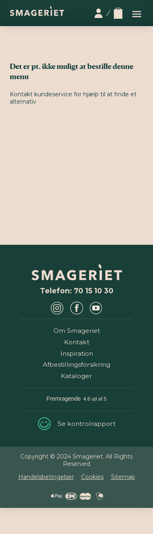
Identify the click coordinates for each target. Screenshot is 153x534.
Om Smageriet (76, 331)
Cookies (92, 477)
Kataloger (76, 376)
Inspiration (76, 353)
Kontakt (76, 342)
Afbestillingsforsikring (76, 364)
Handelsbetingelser (46, 477)
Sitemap (123, 477)
